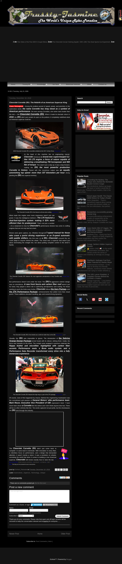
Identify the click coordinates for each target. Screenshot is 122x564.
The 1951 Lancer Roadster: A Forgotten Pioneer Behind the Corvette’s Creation (98, 247)
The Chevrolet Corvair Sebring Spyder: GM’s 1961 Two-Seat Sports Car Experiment (83, 42)
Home (40, 534)
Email (31, 508)
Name (11, 508)
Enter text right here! (39, 496)
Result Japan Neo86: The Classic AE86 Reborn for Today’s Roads (99, 167)
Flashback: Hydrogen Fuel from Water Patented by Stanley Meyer (99, 232)
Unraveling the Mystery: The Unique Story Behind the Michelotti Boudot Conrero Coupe (100, 152)
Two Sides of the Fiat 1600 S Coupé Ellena (34, 42)
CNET (60, 212)
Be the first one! (40, 483)
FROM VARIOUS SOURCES (25, 462)
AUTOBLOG (43, 462)
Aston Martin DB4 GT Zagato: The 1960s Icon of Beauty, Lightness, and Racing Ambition (99, 200)
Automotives (18, 473)
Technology (35, 473)
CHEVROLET (36, 462)
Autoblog (63, 151)
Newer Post (14, 534)
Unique (42, 473)
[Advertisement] (61, 64)
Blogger (68, 559)
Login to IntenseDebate (36, 504)
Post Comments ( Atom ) (44, 541)
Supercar (27, 473)
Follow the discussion (68, 477)
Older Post (65, 534)
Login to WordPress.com (50, 504)
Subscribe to (21, 516)
